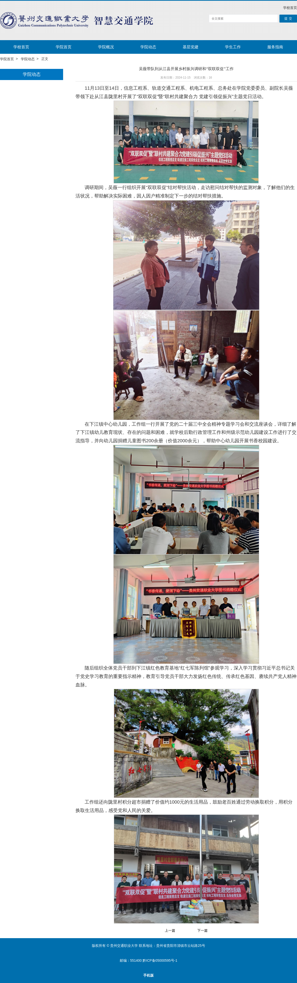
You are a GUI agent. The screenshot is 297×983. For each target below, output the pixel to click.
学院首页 (64, 47)
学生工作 (233, 47)
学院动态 (148, 47)
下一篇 (202, 931)
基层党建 (190, 47)
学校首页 (290, 8)
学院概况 (106, 47)
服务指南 (275, 47)
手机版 (148, 975)
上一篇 (170, 931)
